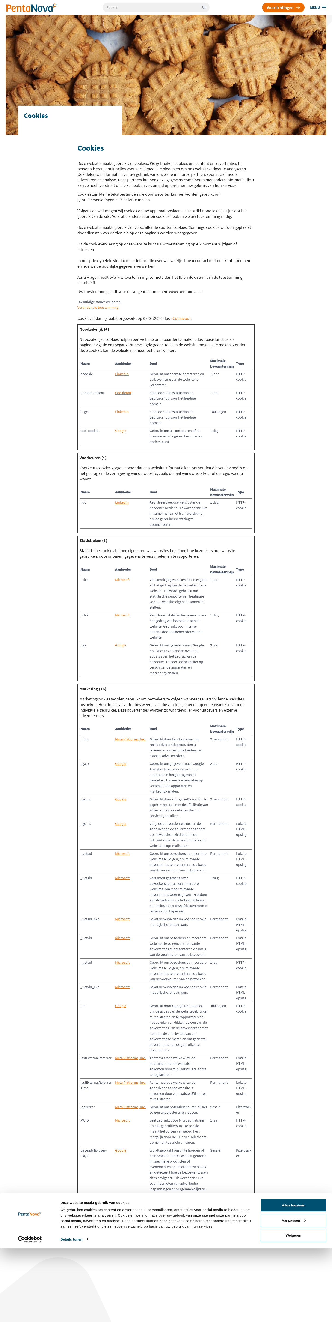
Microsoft (122, 579)
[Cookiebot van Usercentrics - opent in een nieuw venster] (30, 1313)
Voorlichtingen (283, 7)
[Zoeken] (206, 7)
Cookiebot (182, 318)
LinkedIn (122, 373)
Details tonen (71, 1313)
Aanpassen (294, 1294)
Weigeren (293, 1309)
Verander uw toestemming (97, 307)
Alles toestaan (293, 1279)
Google (120, 430)
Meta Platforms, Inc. (130, 739)
